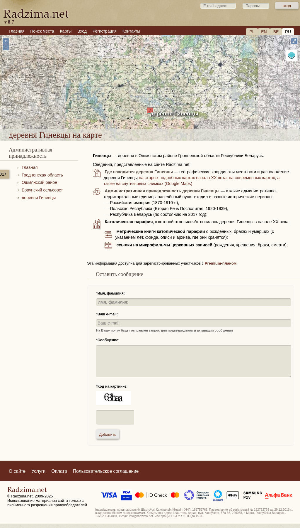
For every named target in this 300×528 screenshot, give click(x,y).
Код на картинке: (113, 386)
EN (264, 31)
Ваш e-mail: (108, 314)
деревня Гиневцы (174, 113)
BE (276, 31)
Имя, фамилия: (111, 293)
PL (251, 31)
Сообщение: (109, 340)
